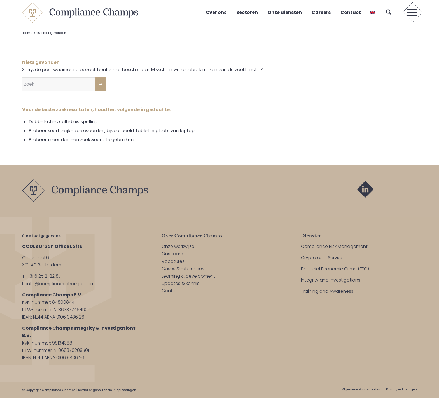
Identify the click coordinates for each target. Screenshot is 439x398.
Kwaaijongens (89, 390)
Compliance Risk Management (334, 246)
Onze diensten (285, 12)
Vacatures (173, 261)
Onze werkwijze (178, 246)
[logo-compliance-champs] (80, 12)
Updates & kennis (180, 283)
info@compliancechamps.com (60, 283)
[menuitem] (388, 12)
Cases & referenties (183, 268)
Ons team (172, 253)
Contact (350, 12)
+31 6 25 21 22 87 (44, 276)
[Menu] (410, 12)
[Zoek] (388, 12)
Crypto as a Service (322, 257)
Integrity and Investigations (330, 280)
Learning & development (188, 276)
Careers (321, 12)
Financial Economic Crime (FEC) (335, 269)
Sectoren (247, 12)
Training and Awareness (327, 291)
